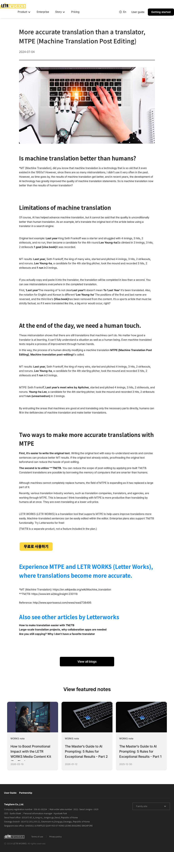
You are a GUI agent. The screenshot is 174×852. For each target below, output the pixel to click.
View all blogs (87, 661)
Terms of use (37, 836)
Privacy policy (55, 836)
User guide (137, 12)
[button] (24, 12)
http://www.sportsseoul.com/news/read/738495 (62, 602)
